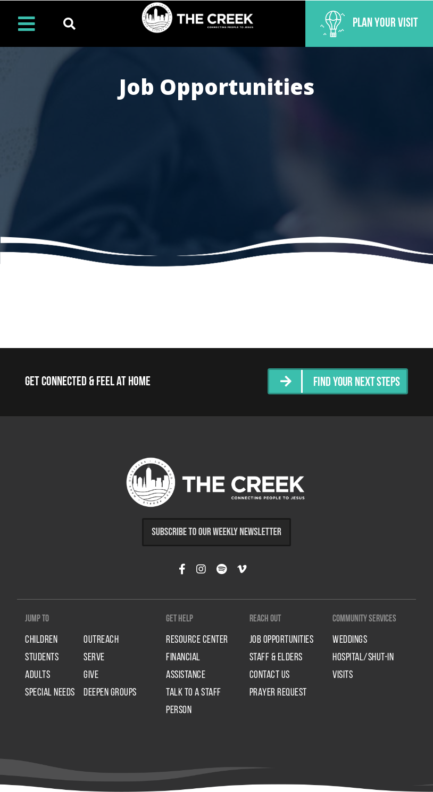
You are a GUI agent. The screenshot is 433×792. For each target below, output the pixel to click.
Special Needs (50, 692)
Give (91, 674)
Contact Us (269, 674)
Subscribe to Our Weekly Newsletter (216, 530)
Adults (37, 674)
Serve (94, 657)
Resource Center (197, 639)
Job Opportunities (281, 639)
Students (42, 657)
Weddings (349, 639)
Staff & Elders (276, 657)
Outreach (101, 639)
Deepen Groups (110, 692)
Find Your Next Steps (355, 382)
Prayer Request (278, 692)
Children (41, 639)
